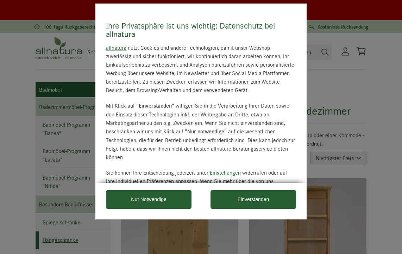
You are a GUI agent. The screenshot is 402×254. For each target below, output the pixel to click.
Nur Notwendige (148, 199)
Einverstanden (253, 199)
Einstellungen (225, 172)
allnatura (116, 47)
